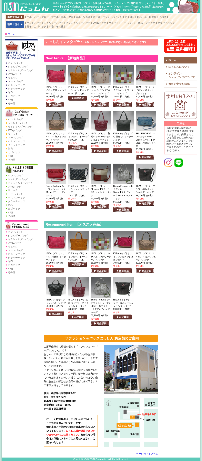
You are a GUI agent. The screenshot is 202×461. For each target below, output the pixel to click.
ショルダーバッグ (53, 22)
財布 (29, 26)
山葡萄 (152, 17)
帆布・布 (142, 17)
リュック (114, 22)
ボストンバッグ (146, 22)
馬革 (78, 17)
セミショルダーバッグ (78, 22)
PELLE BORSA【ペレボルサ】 (21, 169)
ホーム (12, 33)
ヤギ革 (55, 17)
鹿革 (70, 17)
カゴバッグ (40, 26)
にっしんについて (179, 66)
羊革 (63, 17)
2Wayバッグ (99, 22)
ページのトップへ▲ (147, 453)
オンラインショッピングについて (181, 75)
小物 (51, 26)
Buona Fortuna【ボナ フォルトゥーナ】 (21, 112)
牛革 (29, 17)
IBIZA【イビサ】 (21, 50)
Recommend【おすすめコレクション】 (21, 225)
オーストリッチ (101, 17)
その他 (162, 17)
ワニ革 (86, 17)
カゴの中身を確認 (179, 83)
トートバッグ (128, 22)
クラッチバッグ (166, 22)
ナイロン (129, 17)
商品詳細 (55, 104)
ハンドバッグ (34, 22)
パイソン (117, 17)
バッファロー (41, 17)
